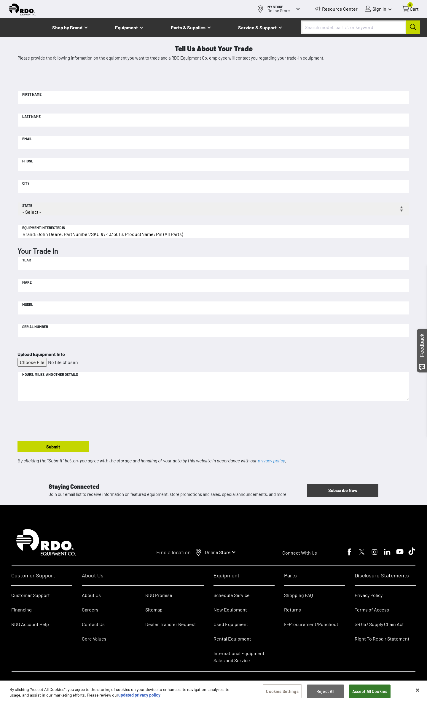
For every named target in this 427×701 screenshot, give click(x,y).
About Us (91, 595)
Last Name (31, 116)
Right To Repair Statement (382, 638)
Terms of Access (372, 609)
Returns (292, 609)
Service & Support (257, 27)
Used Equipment (231, 624)
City (25, 183)
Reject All (325, 692)
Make (27, 282)
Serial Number (35, 327)
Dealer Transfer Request (170, 624)
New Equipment (230, 609)
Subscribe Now (342, 490)
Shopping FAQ (298, 595)
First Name (32, 94)
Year (26, 260)
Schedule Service (232, 595)
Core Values (94, 638)
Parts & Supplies (188, 27)
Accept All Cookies (370, 692)
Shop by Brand (67, 27)
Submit (53, 446)
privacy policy (271, 460)
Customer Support (30, 595)
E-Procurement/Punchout (311, 624)
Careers (90, 609)
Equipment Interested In (43, 228)
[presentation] (62, 421)
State (27, 205)
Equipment (126, 27)
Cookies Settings (282, 692)
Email (27, 139)
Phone (27, 161)
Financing (21, 609)
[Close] (417, 691)
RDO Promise (158, 595)
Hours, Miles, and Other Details (50, 374)
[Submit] (413, 27)
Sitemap (153, 609)
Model (27, 304)
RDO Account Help (30, 624)
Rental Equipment (233, 638)
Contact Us (93, 624)
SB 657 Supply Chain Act (379, 624)
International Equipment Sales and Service (239, 656)
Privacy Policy (369, 595)
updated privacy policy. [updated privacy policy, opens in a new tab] (139, 696)
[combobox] (360, 27)
